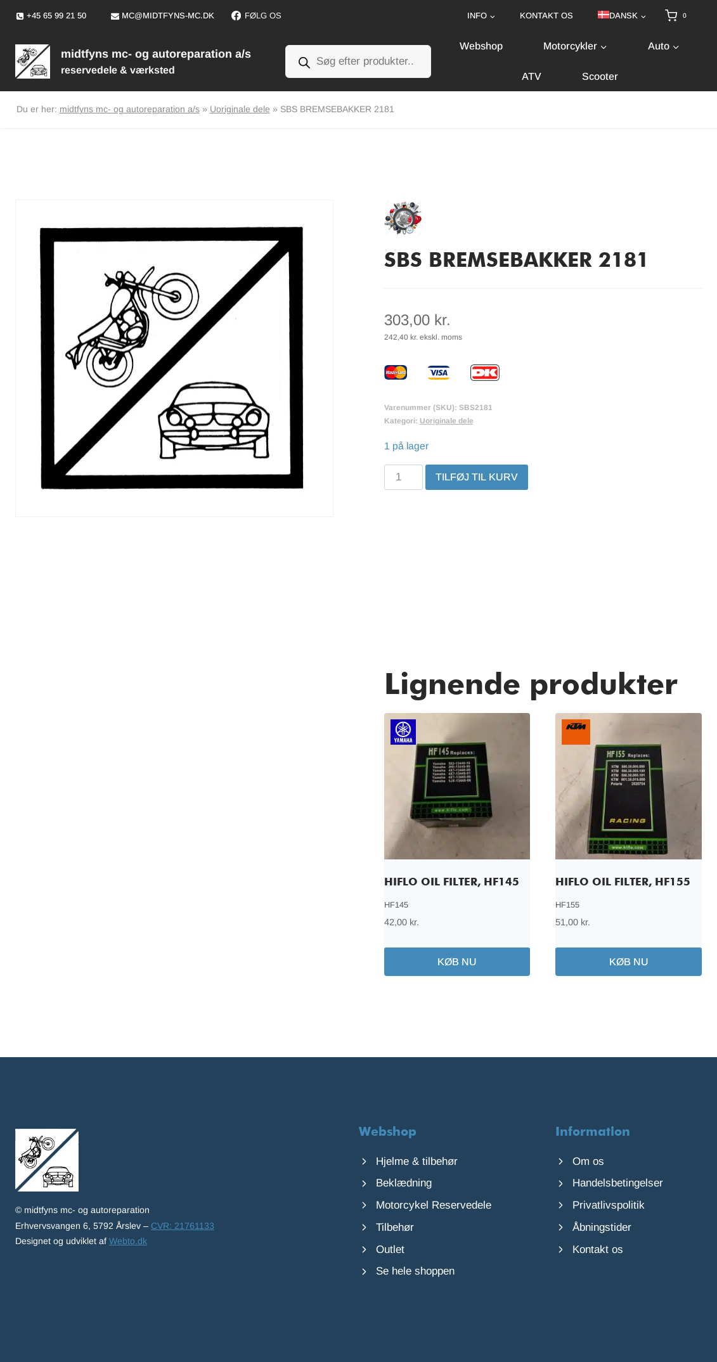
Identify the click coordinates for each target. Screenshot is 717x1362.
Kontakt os (546, 15)
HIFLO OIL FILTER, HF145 (451, 882)
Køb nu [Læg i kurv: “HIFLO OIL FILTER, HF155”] (629, 961)
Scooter (600, 76)
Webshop (481, 46)
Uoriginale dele (240, 109)
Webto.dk (128, 1241)
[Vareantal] (403, 477)
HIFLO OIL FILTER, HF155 (622, 882)
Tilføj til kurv (477, 477)
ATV (531, 76)
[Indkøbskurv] (683, 16)
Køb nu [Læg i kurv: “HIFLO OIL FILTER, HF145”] (457, 961)
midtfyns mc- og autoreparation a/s (130, 109)
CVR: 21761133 (182, 1226)
